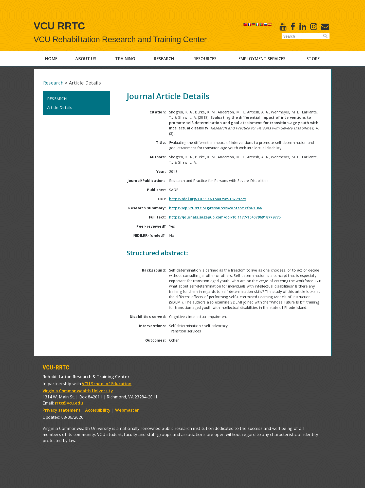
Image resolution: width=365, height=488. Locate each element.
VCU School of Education (106, 383)
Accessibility (98, 410)
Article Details (59, 107)
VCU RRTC (59, 25)
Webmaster (127, 410)
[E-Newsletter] (325, 26)
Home (51, 58)
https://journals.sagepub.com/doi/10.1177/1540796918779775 (225, 217)
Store (313, 58)
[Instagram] (313, 26)
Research (164, 58)
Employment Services (262, 58)
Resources (204, 58)
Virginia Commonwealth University (78, 391)
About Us (85, 58)
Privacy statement (62, 410)
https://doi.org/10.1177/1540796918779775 (207, 198)
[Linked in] (302, 26)
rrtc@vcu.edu (69, 403)
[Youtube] (283, 26)
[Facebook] (292, 26)
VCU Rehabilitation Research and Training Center (120, 39)
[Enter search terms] (306, 36)
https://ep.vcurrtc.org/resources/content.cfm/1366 (215, 208)
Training (125, 58)
